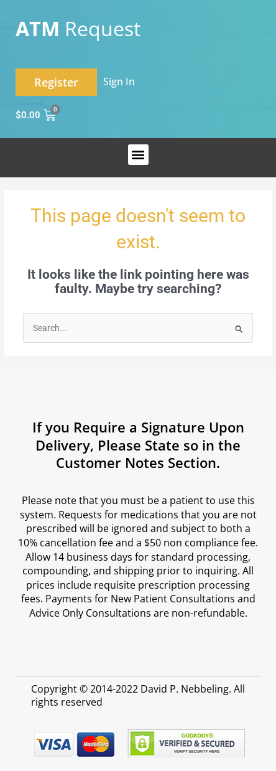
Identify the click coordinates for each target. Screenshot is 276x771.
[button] (138, 154)
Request (78, 28)
